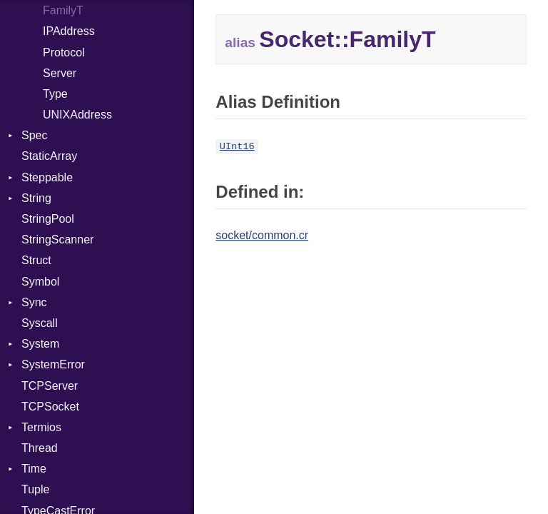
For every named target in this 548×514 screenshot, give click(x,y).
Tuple (35, 489)
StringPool (47, 219)
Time (33, 469)
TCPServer (49, 386)
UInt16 (237, 146)
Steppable (47, 177)
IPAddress (69, 31)
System (40, 344)
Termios (41, 427)
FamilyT (63, 10)
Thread (39, 448)
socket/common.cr (261, 235)
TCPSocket (50, 406)
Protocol (64, 52)
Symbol (40, 282)
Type (55, 94)
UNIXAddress (77, 115)
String (36, 198)
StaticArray (49, 156)
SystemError (53, 364)
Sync (34, 302)
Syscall (39, 323)
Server (59, 73)
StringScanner (57, 239)
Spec (34, 135)
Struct (36, 260)
